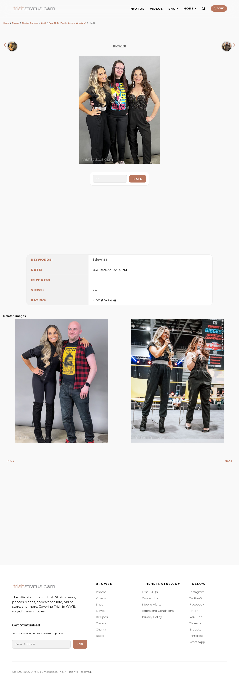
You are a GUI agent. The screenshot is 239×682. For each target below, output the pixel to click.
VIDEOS (156, 8)
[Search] (203, 8)
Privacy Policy (152, 617)
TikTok (193, 610)
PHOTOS (137, 8)
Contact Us (150, 598)
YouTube (195, 617)
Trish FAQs (150, 592)
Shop (100, 604)
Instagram (196, 592)
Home (6, 23)
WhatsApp (197, 642)
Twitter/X (195, 598)
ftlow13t (100, 259)
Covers (101, 623)
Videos (101, 598)
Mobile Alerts (151, 604)
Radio (100, 635)
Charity (101, 629)
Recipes (102, 617)
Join (80, 644)
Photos (15, 23)
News (100, 610)
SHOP (173, 8)
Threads (195, 623)
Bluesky (195, 629)
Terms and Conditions (158, 610)
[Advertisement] (119, 219)
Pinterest (196, 635)
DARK (219, 8)
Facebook (196, 604)
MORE (189, 8)
